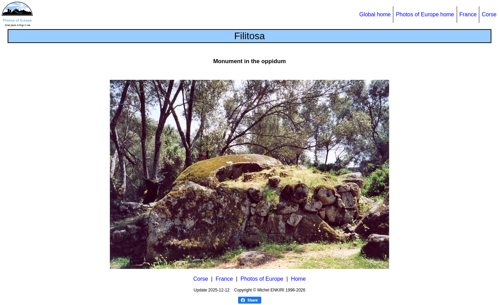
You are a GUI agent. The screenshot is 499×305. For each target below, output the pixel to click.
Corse (489, 14)
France (468, 14)
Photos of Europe (261, 279)
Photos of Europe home (425, 14)
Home (298, 279)
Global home (375, 14)
